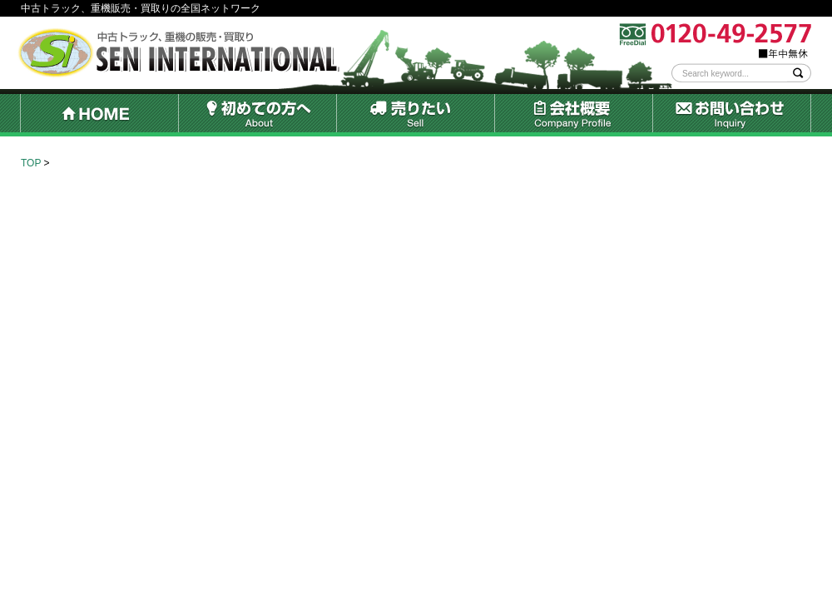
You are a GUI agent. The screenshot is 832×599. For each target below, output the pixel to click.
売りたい (415, 115)
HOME (99, 115)
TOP (31, 163)
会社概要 (573, 115)
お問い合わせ (731, 115)
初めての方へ (257, 115)
